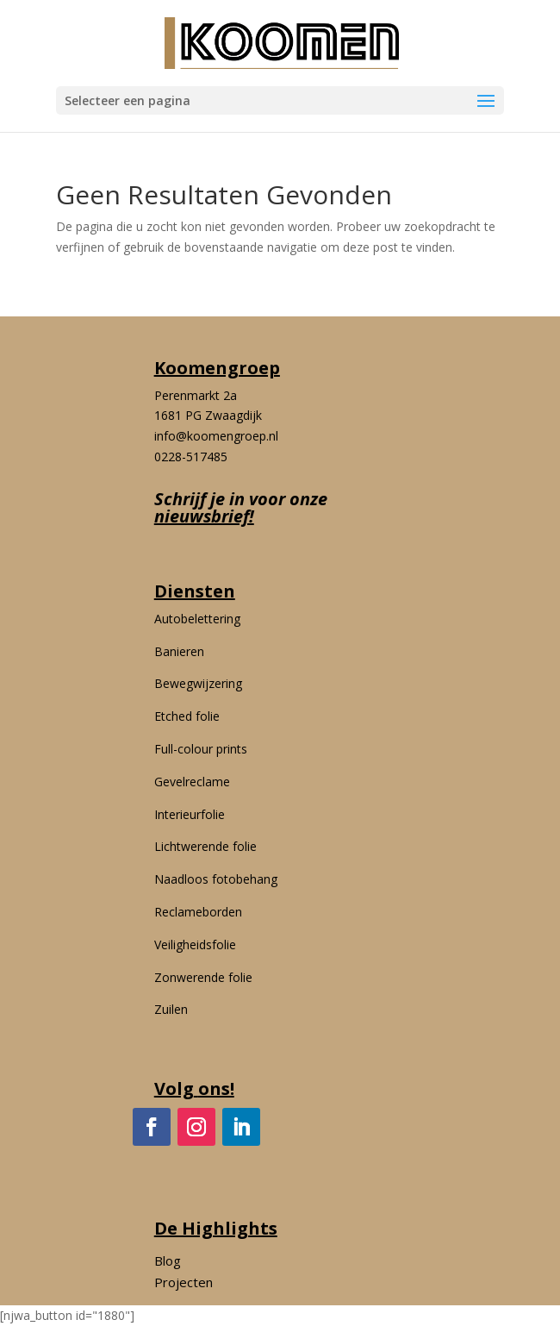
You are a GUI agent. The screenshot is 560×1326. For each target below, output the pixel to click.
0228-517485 (190, 456)
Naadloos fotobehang (215, 879)
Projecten (183, 1282)
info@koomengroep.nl (216, 436)
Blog (167, 1260)
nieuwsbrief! (204, 516)
